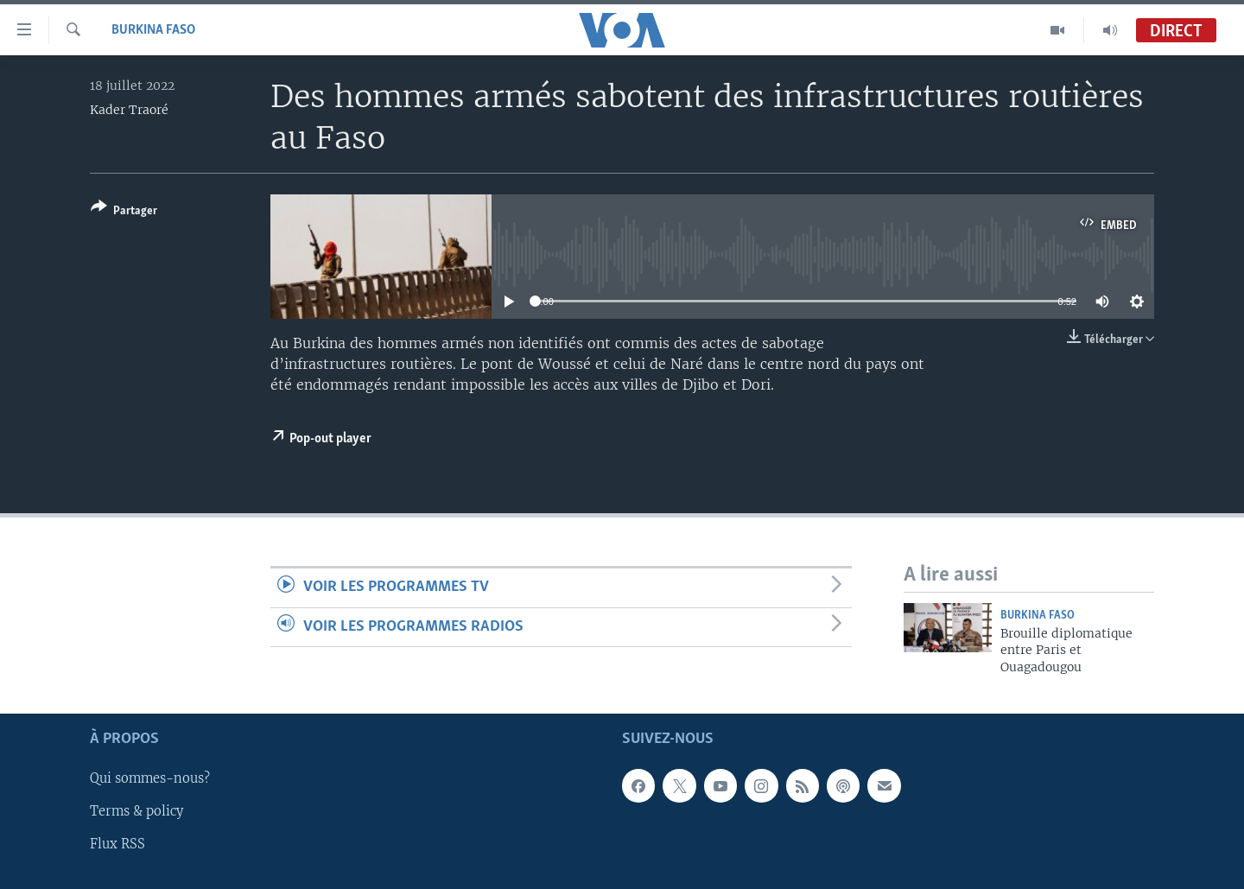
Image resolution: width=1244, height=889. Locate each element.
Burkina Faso (153, 30)
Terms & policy (136, 812)
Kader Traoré (129, 109)
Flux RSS (117, 845)
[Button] (124, 212)
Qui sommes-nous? (150, 779)
